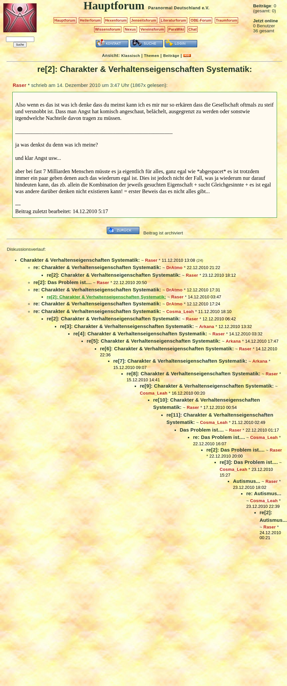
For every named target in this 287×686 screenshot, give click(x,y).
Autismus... (246, 481)
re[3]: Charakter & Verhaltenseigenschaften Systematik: (127, 326)
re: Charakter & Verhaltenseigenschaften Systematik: (97, 267)
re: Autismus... (263, 493)
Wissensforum (107, 29)
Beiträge (171, 56)
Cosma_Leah (180, 311)
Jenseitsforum (143, 20)
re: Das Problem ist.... (219, 437)
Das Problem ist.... (201, 430)
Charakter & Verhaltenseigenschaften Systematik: (80, 260)
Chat (193, 29)
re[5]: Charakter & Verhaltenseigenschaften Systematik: (153, 341)
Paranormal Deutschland (174, 8)
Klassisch (130, 56)
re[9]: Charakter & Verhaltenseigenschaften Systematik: (207, 386)
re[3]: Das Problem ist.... (248, 462)
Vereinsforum (152, 29)
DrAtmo (174, 267)
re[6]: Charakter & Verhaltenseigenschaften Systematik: (167, 348)
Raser (19, 85)
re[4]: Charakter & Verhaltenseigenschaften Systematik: (140, 333)
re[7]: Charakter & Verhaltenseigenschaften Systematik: (180, 361)
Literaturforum (173, 20)
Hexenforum (116, 20)
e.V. (206, 8)
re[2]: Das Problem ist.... (62, 282)
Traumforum (226, 20)
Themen (151, 56)
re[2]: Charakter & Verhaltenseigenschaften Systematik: (114, 275)
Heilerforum (90, 20)
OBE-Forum (201, 20)
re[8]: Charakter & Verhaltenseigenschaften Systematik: (193, 373)
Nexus (130, 29)
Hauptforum (65, 20)
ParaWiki (176, 29)
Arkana (206, 326)
